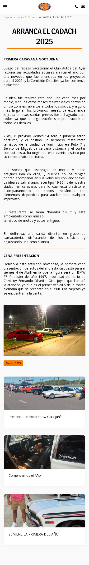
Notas (31, 17)
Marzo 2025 (13, 363)
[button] (5, 6)
